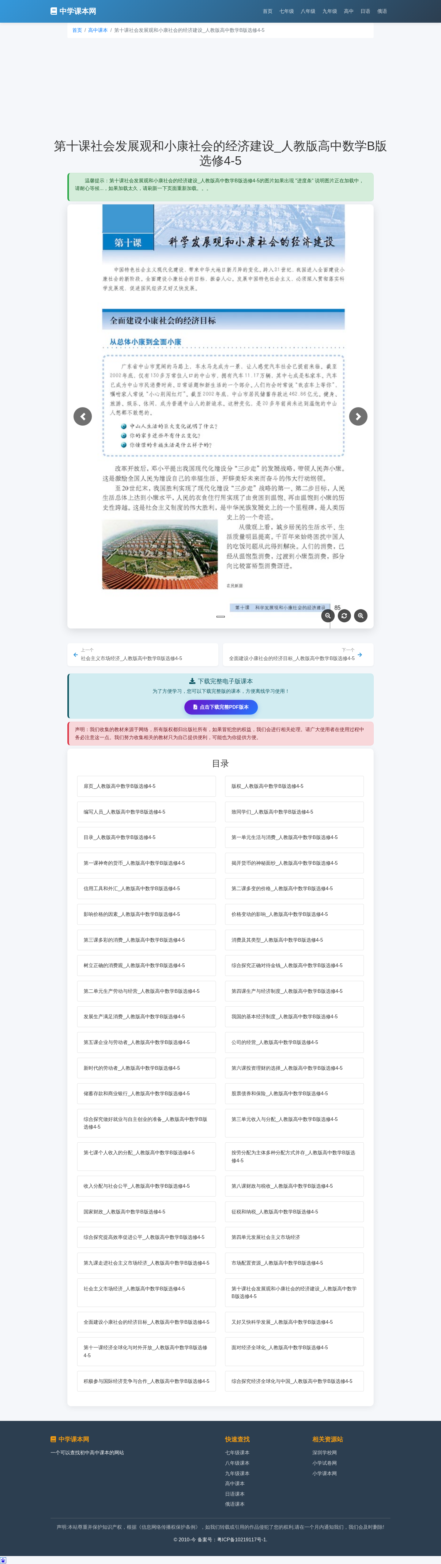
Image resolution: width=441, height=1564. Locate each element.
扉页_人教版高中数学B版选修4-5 (120, 786)
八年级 (308, 11)
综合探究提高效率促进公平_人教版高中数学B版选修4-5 (144, 1237)
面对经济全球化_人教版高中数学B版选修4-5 (280, 1347)
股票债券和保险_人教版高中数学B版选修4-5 (280, 1093)
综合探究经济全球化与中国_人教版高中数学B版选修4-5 (292, 1381)
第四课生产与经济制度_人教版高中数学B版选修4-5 (287, 991)
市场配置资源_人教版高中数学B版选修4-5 (277, 1263)
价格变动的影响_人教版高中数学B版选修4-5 (280, 914)
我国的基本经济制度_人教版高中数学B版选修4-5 (285, 1016)
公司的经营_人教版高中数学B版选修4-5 (275, 1042)
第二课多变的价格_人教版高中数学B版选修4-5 (282, 888)
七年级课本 (237, 1452)
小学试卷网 (324, 1463)
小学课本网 (324, 1473)
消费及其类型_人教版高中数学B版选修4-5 (277, 940)
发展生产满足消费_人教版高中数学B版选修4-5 (134, 1016)
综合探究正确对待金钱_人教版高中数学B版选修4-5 (287, 965)
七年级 (286, 11)
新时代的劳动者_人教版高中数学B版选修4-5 (132, 1068)
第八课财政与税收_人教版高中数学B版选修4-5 (282, 1186)
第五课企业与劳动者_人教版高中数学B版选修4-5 (137, 1042)
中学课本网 (73, 11)
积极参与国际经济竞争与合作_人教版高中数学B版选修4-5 (146, 1381)
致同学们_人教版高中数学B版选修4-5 (272, 811)
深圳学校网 (324, 1452)
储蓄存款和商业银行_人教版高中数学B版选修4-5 (137, 1093)
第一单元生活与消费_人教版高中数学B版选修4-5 (285, 837)
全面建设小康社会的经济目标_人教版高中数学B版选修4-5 (146, 1322)
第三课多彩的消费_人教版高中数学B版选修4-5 (134, 940)
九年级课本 (237, 1473)
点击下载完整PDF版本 (221, 707)
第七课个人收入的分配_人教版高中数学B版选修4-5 (139, 1152)
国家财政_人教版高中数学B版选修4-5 (124, 1211)
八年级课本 (237, 1463)
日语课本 (235, 1494)
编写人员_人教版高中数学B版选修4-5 (124, 811)
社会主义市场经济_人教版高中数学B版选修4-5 (134, 1288)
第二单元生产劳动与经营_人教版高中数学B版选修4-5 (142, 991)
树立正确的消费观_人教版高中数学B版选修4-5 (134, 965)
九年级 (329, 11)
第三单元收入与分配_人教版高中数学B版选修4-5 (285, 1119)
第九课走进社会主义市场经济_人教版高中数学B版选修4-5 (146, 1263)
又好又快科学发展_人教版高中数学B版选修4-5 (282, 1322)
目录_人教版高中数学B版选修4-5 (120, 837)
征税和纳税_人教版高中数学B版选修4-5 (275, 1211)
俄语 (382, 11)
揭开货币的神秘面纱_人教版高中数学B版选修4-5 (285, 863)
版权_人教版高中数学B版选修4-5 (267, 786)
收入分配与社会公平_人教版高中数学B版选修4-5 (137, 1186)
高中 (349, 11)
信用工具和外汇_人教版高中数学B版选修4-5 (132, 888)
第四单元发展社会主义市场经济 (266, 1237)
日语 (365, 11)
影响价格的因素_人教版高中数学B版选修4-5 (132, 914)
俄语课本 (235, 1504)
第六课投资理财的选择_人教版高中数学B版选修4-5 (287, 1068)
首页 (268, 11)
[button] (83, 416)
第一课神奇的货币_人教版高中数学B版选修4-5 (134, 863)
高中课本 (98, 30)
